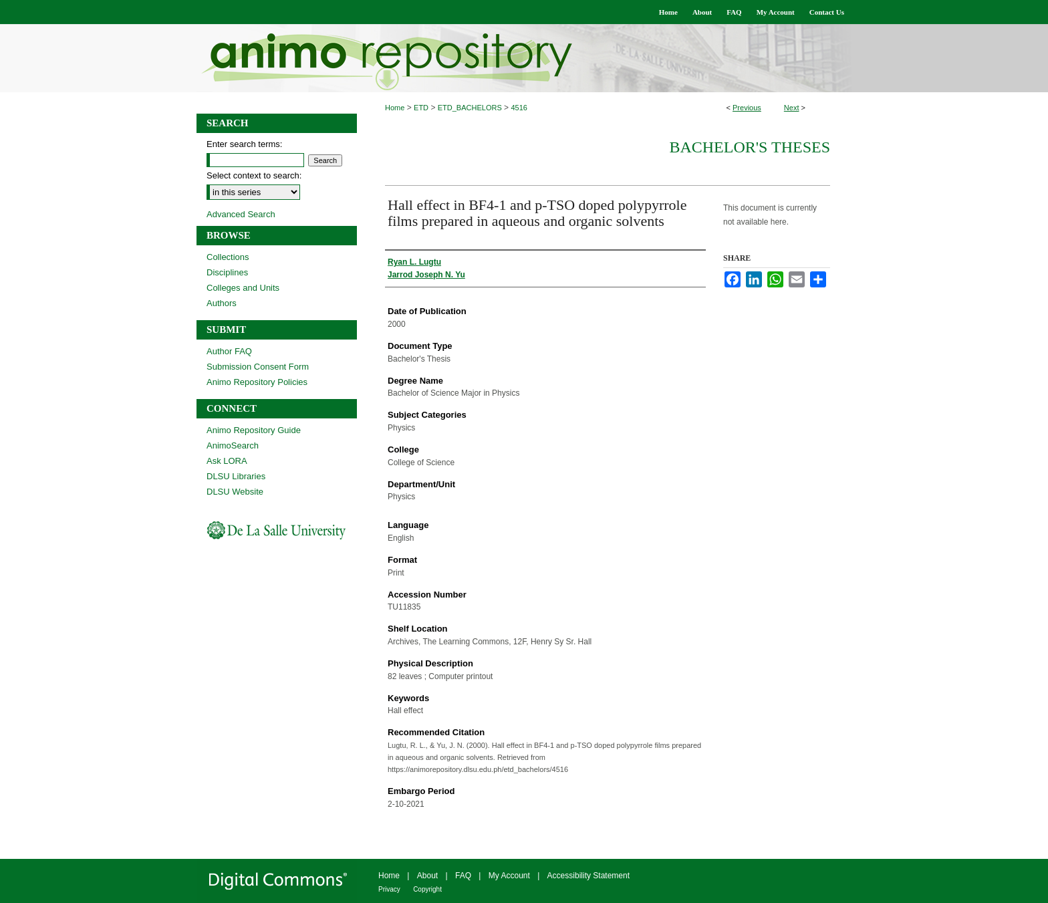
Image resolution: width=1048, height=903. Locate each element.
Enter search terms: (244, 144)
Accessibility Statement (588, 875)
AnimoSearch (233, 445)
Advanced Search (241, 214)
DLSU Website (235, 492)
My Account (509, 875)
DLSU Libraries (236, 476)
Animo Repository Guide (254, 430)
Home (394, 108)
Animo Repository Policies (257, 382)
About (427, 875)
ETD (421, 108)
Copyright (427, 889)
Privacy (389, 889)
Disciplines (227, 272)
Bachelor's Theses (749, 147)
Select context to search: (254, 175)
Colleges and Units (243, 288)
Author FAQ (229, 351)
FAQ (463, 875)
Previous (747, 108)
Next (791, 108)
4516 (519, 108)
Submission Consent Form (258, 367)
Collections (228, 257)
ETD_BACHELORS (470, 108)
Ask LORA (227, 461)
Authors (222, 303)
